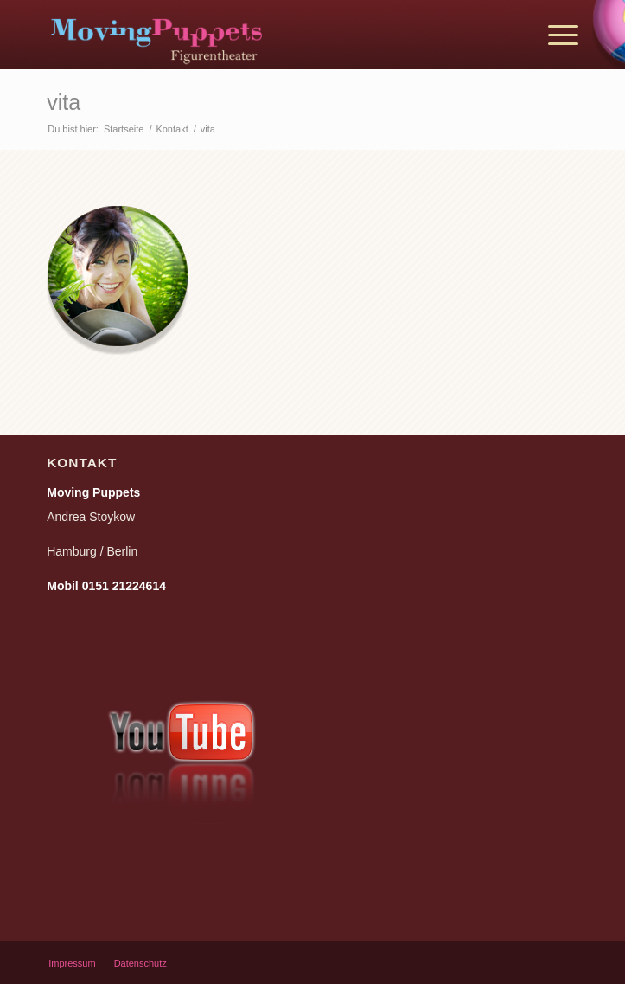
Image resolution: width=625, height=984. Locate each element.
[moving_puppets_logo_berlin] (259, 34)
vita (63, 102)
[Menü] (554, 34)
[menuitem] (554, 34)
